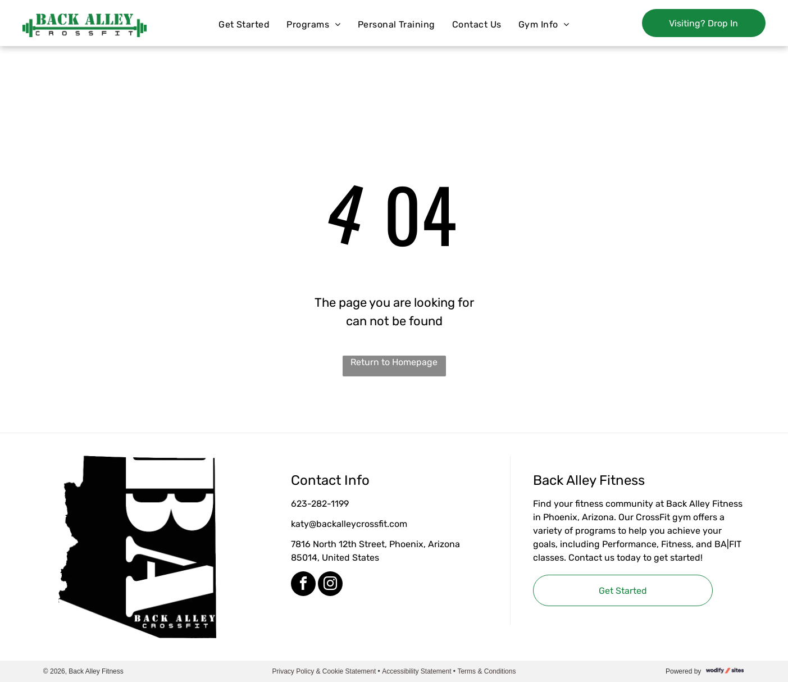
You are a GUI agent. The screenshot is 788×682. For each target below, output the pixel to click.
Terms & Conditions (486, 671)
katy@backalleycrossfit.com (349, 524)
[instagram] (330, 585)
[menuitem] (244, 24)
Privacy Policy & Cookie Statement (324, 671)
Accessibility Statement (416, 671)
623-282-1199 (320, 503)
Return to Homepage (394, 362)
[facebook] (303, 585)
